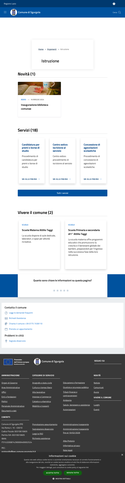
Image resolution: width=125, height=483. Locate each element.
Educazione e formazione (74, 382)
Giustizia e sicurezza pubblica (76, 387)
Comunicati (99, 387)
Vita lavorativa (38, 392)
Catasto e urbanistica (41, 401)
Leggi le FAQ (37, 433)
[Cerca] (119, 12)
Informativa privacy (71, 445)
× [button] (122, 455)
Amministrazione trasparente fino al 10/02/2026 (76, 430)
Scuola (25, 224)
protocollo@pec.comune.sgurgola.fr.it (19, 451)
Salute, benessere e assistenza (76, 404)
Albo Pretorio (69, 440)
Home (41, 49)
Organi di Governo (9, 382)
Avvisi (23, 99)
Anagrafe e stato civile (42, 382)
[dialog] (62, 467)
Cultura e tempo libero (42, 387)
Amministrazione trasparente (76, 424)
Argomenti (52, 49)
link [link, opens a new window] (87, 467)
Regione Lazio (10, 3)
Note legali (67, 450)
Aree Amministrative (11, 387)
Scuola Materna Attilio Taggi (37, 230)
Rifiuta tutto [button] (73, 473)
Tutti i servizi (62, 193)
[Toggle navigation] (5, 12)
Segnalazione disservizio (43, 429)
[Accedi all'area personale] (114, 3)
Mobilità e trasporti (40, 406)
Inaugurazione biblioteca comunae (34, 107)
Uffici (4, 392)
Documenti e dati (9, 410)
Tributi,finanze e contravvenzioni (70, 393)
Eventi (96, 409)
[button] (62, 478)
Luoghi (97, 404)
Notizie (97, 382)
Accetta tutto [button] (52, 473)
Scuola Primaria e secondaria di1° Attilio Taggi (84, 232)
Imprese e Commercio (41, 396)
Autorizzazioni (69, 409)
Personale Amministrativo (13, 406)
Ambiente (67, 400)
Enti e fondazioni (9, 396)
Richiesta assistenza (41, 438)
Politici (4, 401)
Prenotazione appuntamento (44, 424)
